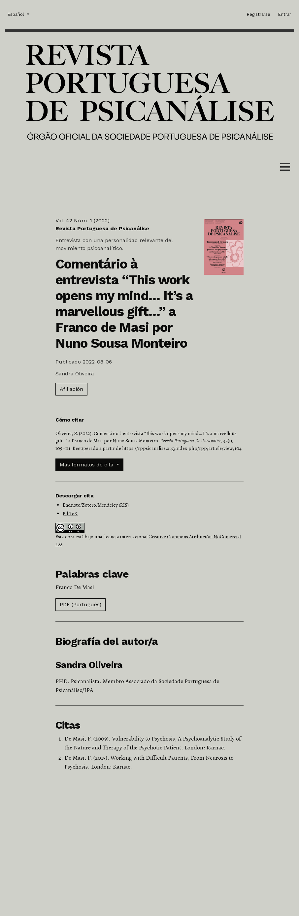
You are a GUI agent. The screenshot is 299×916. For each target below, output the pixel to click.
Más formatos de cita (87, 464)
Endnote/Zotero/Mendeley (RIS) (96, 505)
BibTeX (70, 513)
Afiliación (71, 389)
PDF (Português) (80, 604)
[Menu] (285, 168)
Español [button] (16, 14)
